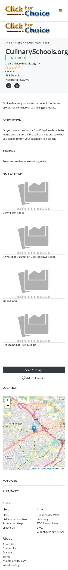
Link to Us (9, 527)
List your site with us (15, 519)
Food (46, 42)
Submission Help (13, 523)
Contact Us (9, 548)
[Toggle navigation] (60, 11)
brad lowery (11, 490)
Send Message (34, 369)
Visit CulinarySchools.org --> (22, 63)
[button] (17, 85)
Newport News (33, 42)
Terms (6, 556)
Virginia (18, 42)
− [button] (8, 405)
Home (8, 42)
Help (6, 514)
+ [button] (8, 400)
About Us (8, 544)
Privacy (7, 552)
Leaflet (33, 468)
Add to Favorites (34, 378)
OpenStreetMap (47, 468)
